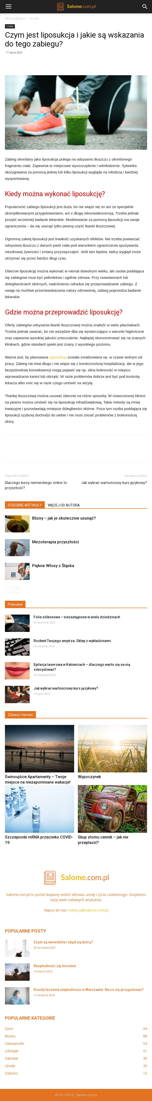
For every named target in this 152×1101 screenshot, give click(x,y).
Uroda (34, 18)
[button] (145, 6)
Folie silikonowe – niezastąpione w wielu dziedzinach (77, 617)
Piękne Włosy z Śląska (53, 565)
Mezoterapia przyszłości (55, 541)
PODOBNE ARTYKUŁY (25, 505)
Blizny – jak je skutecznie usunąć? (64, 518)
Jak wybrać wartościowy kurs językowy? (114, 482)
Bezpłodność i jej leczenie (55, 966)
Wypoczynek (89, 776)
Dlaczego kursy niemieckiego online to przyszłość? (36, 485)
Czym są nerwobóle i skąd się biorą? (63, 942)
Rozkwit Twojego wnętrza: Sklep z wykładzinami (72, 641)
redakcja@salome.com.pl (88, 910)
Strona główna (15, 18)
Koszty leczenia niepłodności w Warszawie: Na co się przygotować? (89, 990)
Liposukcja (58, 357)
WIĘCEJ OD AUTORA (64, 505)
